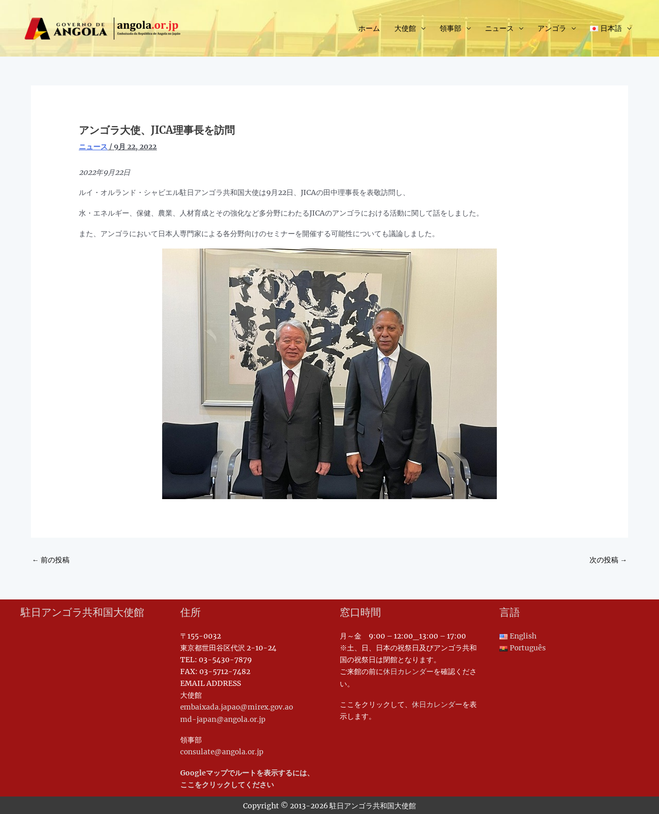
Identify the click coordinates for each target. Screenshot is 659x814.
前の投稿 (51, 559)
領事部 (450, 28)
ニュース (499, 28)
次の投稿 (608, 559)
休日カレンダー (408, 671)
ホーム (369, 28)
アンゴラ (551, 28)
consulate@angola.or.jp (223, 751)
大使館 (405, 28)
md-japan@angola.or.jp (223, 719)
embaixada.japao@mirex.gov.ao (238, 707)
